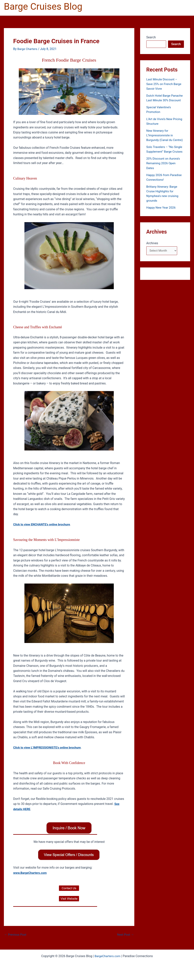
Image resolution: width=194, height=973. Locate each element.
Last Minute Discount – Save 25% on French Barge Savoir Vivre (164, 83)
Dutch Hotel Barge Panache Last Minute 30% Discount (164, 100)
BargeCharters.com (107, 956)
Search (151, 37)
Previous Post (15, 934)
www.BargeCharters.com (30, 873)
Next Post (125, 934)
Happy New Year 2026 (161, 216)
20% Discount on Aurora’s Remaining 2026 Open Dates (163, 172)
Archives (152, 252)
